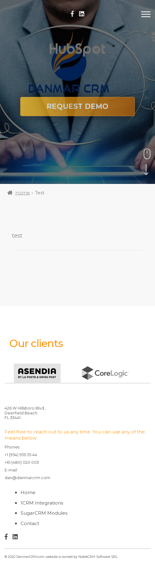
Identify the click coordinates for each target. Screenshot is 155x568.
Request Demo (77, 106)
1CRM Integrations (42, 503)
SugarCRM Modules (44, 513)
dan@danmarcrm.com (27, 477)
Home (22, 193)
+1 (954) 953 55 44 (21, 454)
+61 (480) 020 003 (22, 462)
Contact (30, 523)
